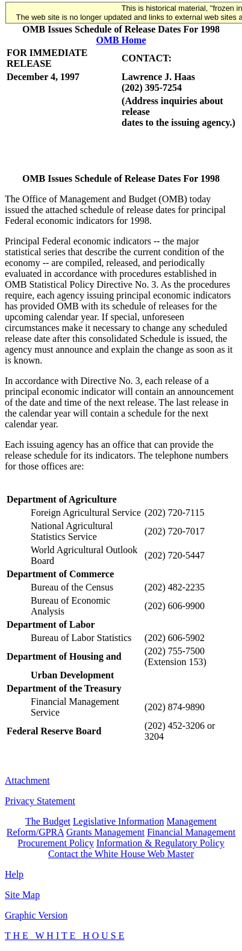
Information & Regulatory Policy (160, 843)
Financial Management (191, 832)
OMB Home (121, 40)
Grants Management (105, 832)
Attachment (27, 780)
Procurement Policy (55, 843)
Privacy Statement (40, 801)
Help (14, 874)
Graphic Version (36, 915)
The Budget (47, 821)
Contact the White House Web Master (121, 854)
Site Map (22, 895)
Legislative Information (118, 821)
